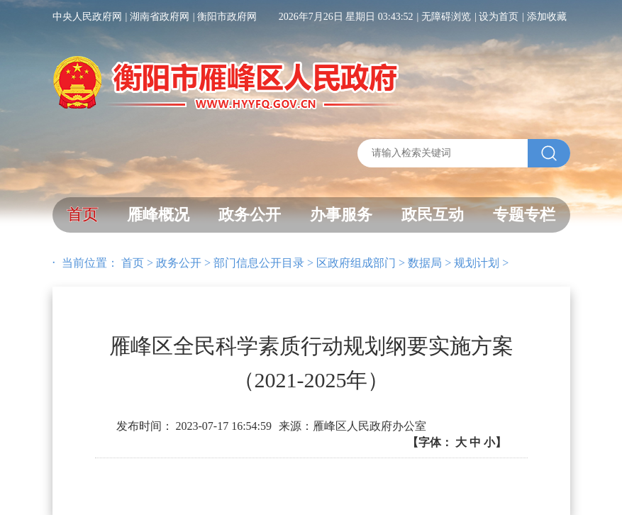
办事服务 (341, 214)
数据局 (425, 263)
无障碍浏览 (446, 16)
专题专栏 (524, 214)
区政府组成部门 (356, 263)
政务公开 (249, 214)
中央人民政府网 (87, 16)
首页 (82, 214)
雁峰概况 (158, 214)
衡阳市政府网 (227, 16)
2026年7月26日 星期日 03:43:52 (346, 16)
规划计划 (476, 263)
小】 (495, 442)
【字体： (456, 442)
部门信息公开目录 (258, 263)
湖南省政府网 (159, 16)
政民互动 (432, 214)
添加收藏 (547, 16)
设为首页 (498, 16)
